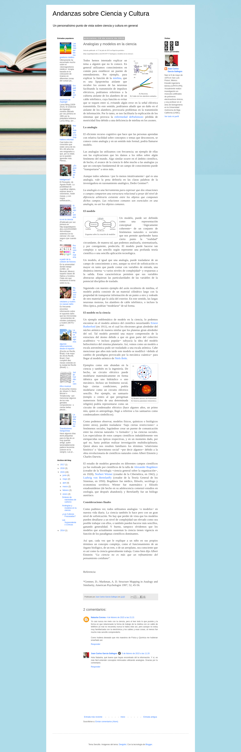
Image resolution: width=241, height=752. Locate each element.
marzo (65, 486)
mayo (65, 479)
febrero (66, 490)
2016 (62, 468)
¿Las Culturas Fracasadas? (68, 515)
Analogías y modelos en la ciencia (69, 507)
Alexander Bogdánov (146, 467)
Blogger (149, 744)
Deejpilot (122, 744)
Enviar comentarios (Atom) (106, 721)
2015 (62, 472)
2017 (62, 464)
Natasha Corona (98, 617)
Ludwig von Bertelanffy (97, 477)
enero (65, 494)
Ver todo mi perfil (172, 116)
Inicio (123, 717)
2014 (62, 530)
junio (65, 475)
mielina (117, 78)
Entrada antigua (150, 717)
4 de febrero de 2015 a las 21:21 (120, 617)
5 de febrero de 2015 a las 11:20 (136, 653)
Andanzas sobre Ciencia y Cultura (101, 13)
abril (65, 483)
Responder (95, 644)
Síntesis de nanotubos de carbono (69, 499)
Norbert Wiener (104, 474)
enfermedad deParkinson (129, 116)
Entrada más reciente (93, 717)
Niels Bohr (121, 358)
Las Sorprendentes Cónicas (69, 522)
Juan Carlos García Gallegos (104, 653)
